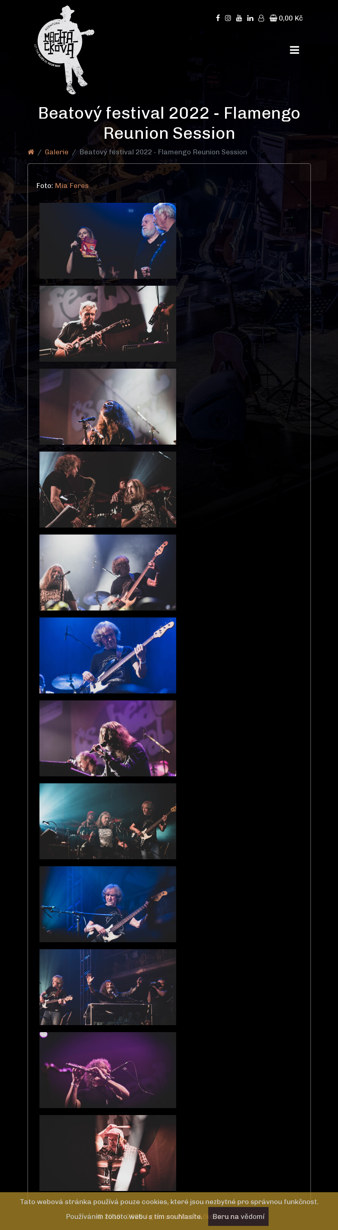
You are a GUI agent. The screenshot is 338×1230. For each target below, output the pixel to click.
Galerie (57, 152)
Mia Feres (72, 185)
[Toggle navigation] (294, 50)
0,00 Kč (286, 18)
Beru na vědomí (238, 1216)
